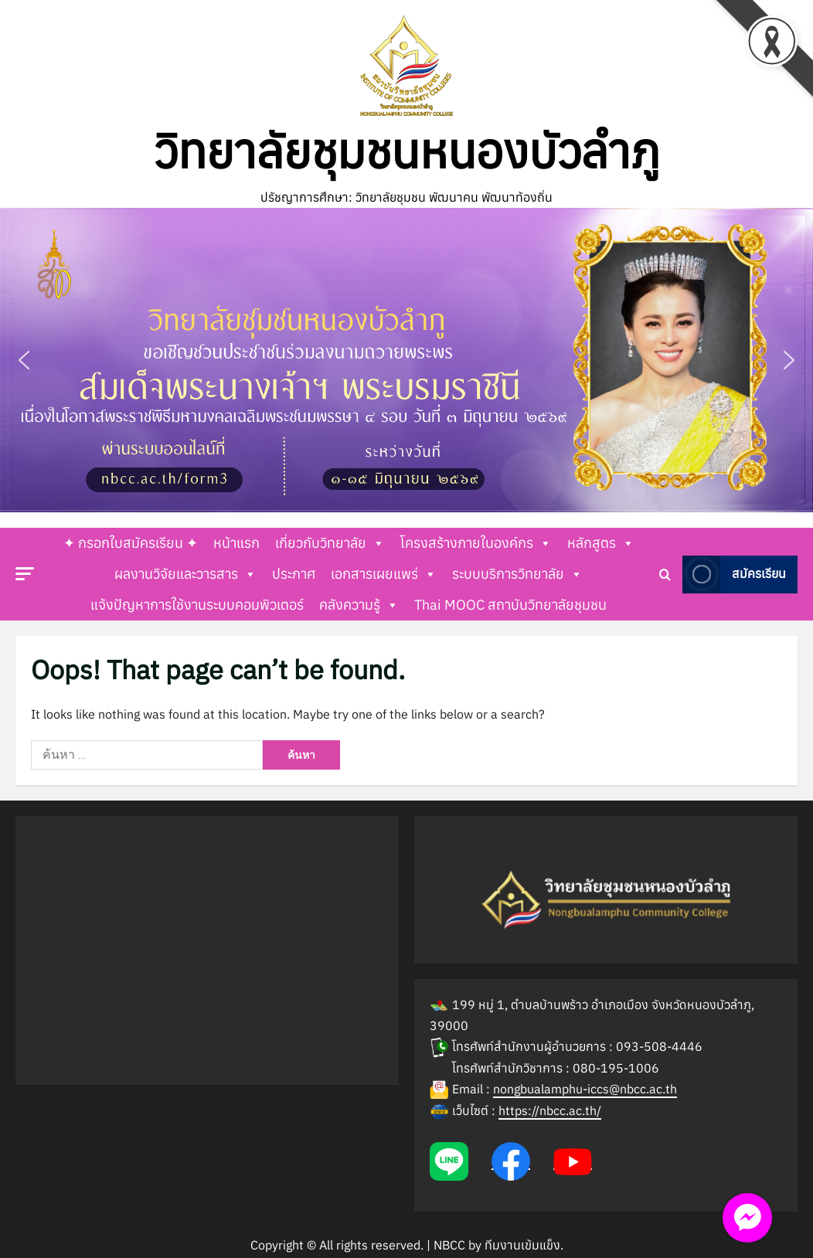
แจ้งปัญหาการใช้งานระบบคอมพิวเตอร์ (197, 605)
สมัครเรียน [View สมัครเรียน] (734, 574)
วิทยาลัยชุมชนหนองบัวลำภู (407, 151)
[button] (406, 360)
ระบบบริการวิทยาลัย (517, 574)
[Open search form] (665, 574)
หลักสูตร (600, 543)
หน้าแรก (236, 543)
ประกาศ (293, 574)
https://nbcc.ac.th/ (549, 1110)
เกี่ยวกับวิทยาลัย (330, 543)
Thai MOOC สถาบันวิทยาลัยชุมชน (510, 605)
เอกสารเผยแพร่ (384, 574)
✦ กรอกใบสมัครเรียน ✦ (130, 543)
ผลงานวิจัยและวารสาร (185, 574)
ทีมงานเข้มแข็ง (522, 1245)
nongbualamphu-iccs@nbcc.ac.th (585, 1088)
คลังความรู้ (359, 605)
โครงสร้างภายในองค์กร (476, 543)
